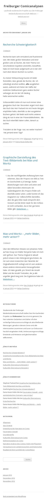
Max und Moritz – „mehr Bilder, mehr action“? (21, 235)
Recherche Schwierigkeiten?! (19, 44)
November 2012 (9, 481)
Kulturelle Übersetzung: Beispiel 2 (16, 368)
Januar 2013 (7, 475)
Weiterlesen (22, 209)
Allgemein (27, 139)
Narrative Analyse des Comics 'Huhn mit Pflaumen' (22, 444)
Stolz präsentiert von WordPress (14, 496)
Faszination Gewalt (10, 431)
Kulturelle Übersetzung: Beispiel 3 (16, 365)
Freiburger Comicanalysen (23, 6)
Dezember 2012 (9, 478)
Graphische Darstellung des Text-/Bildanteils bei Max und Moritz (20, 160)
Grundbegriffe (8, 434)
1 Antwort (6, 51)
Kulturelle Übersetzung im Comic (15, 438)
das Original (28, 215)
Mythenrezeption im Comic (13, 441)
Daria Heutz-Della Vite (24, 142)
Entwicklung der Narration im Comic (16, 428)
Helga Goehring (23, 218)
